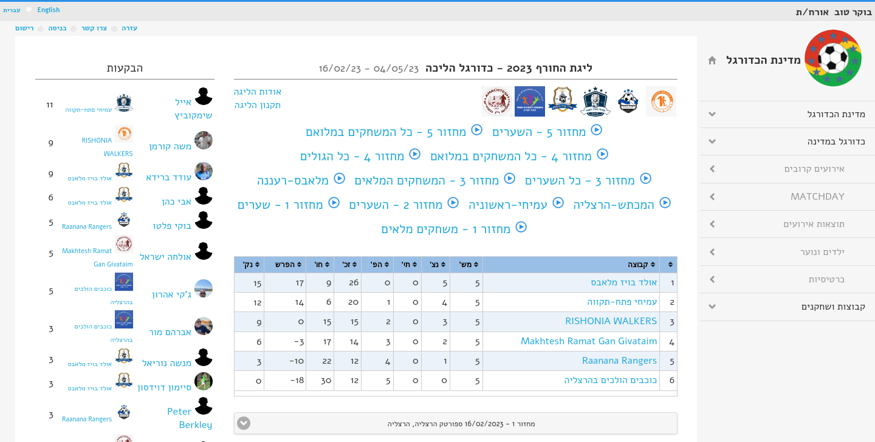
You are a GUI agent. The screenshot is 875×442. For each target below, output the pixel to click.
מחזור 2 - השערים (395, 204)
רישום (24, 28)
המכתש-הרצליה (613, 204)
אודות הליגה (258, 91)
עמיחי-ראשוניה (507, 204)
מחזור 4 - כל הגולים (352, 156)
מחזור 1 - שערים (280, 204)
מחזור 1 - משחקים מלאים (445, 228)
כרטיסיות (827, 279)
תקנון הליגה (258, 105)
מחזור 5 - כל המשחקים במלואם (386, 131)
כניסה (57, 28)
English (48, 10)
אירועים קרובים (814, 168)
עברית (12, 10)
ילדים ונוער (822, 252)
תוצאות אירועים (814, 224)
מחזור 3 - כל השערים (580, 180)
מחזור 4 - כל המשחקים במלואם (511, 156)
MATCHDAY (818, 196)
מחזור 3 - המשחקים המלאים (426, 180)
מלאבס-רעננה (293, 180)
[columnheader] (669, 265)
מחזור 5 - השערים (539, 131)
